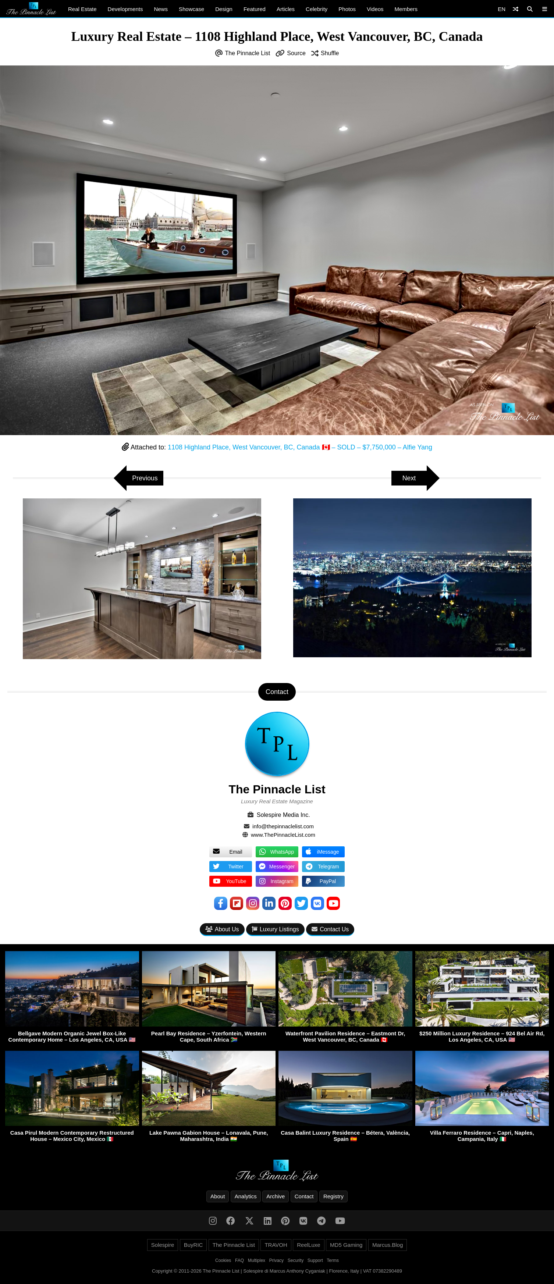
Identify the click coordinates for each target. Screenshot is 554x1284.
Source (296, 53)
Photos (347, 9)
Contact (304, 1196)
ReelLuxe (308, 1245)
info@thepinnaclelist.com (283, 826)
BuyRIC (193, 1245)
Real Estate (82, 9)
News (161, 9)
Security (295, 1260)
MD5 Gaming (346, 1245)
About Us (222, 929)
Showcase (191, 9)
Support (315, 1260)
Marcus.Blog (387, 1245)
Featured (255, 9)
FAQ (239, 1260)
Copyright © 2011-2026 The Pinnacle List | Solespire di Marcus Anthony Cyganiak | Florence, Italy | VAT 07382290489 (277, 1271)
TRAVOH (275, 1245)
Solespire (162, 1245)
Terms (333, 1260)
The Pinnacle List (247, 53)
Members (406, 9)
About (217, 1196)
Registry (333, 1196)
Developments (125, 9)
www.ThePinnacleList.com (283, 835)
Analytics (246, 1196)
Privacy (276, 1260)
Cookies (223, 1260)
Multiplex (256, 1260)
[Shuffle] (515, 9)
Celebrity (316, 9)
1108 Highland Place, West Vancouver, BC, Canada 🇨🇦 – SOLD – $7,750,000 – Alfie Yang (300, 447)
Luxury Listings (275, 929)
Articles (286, 9)
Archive (275, 1196)
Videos (375, 9)
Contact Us (330, 929)
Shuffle (330, 53)
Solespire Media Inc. (283, 815)
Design (223, 9)
